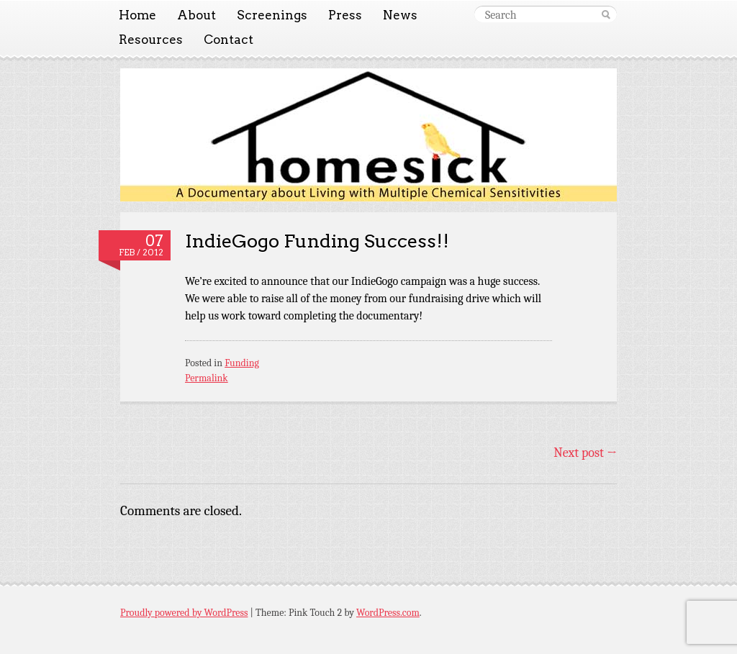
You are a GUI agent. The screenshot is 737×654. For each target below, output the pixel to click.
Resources (151, 39)
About (196, 15)
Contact (228, 39)
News (400, 15)
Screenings (272, 15)
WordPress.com (388, 613)
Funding (242, 363)
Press (345, 15)
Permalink (206, 378)
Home (137, 15)
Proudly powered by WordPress (184, 613)
